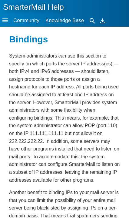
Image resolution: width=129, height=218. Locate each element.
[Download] (103, 20)
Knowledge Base (64, 20)
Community (26, 20)
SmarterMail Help (33, 7)
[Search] (92, 20)
